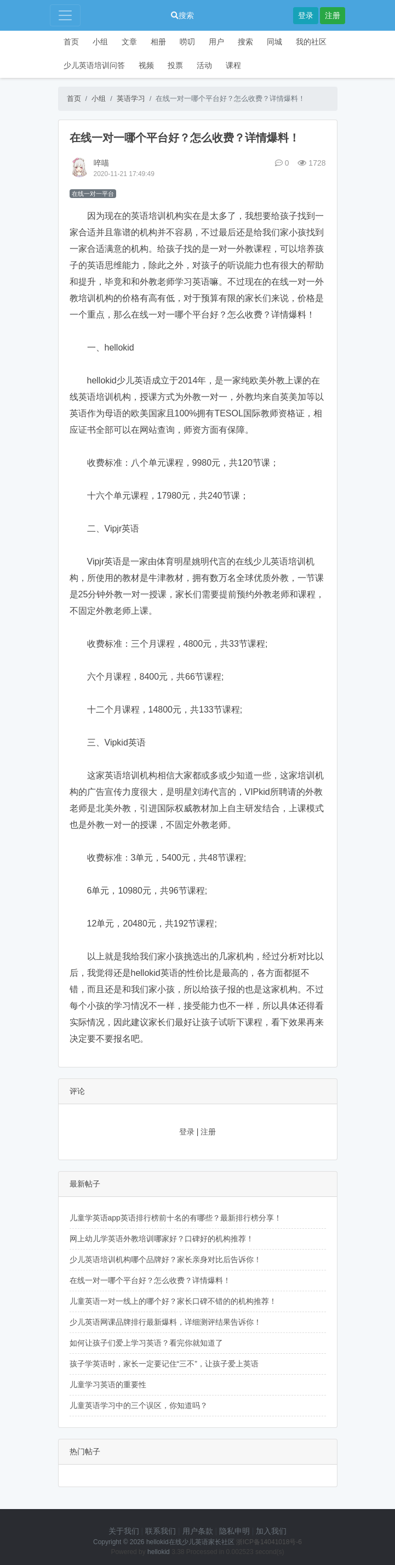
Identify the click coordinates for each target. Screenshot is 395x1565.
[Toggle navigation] (65, 15)
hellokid (158, 1552)
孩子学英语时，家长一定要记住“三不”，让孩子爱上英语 (164, 1363)
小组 (100, 41)
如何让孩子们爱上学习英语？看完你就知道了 (146, 1342)
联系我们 (160, 1531)
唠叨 (187, 41)
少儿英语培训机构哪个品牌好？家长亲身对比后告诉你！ (165, 1259)
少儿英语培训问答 (94, 65)
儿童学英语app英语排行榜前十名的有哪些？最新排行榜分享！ (176, 1217)
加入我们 (271, 1531)
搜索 (182, 15)
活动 (204, 65)
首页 (71, 41)
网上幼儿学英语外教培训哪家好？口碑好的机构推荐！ (162, 1238)
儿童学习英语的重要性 (108, 1384)
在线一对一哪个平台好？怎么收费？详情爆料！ (150, 1280)
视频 (146, 65)
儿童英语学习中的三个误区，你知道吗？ (139, 1405)
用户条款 (197, 1531)
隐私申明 (234, 1531)
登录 (305, 15)
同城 (274, 41)
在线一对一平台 (93, 193)
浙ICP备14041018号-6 (269, 1542)
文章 (129, 41)
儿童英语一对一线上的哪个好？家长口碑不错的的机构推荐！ (173, 1301)
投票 (175, 65)
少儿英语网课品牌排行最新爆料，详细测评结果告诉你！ (165, 1322)
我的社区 (311, 41)
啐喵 (101, 163)
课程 (233, 65)
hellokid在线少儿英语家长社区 (190, 1542)
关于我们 (123, 1531)
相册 (158, 41)
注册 (332, 15)
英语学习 (131, 98)
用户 (216, 41)
